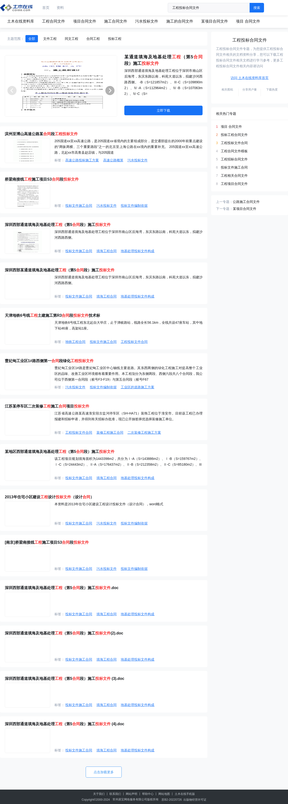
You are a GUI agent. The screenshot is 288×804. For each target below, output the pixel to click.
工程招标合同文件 (234, 159)
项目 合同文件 (248, 21)
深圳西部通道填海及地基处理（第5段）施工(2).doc (64, 633)
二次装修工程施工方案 (144, 432)
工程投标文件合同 (134, 342)
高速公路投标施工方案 (82, 160)
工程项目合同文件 (234, 184)
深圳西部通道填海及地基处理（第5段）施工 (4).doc (64, 724)
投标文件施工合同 (78, 205)
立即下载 (163, 110)
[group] (61, 85)
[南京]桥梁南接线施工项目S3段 (47, 542)
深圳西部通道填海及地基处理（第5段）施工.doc (62, 588)
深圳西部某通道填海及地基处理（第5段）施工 (59, 270)
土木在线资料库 (20, 21)
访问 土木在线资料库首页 (250, 78)
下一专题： (224, 209)
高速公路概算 (113, 160)
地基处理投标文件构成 (137, 251)
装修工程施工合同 (109, 432)
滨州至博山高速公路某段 (41, 134)
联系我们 (115, 794)
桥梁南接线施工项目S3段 (42, 179)
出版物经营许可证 (194, 799)
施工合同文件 (115, 21)
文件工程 (50, 39)
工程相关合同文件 (234, 175)
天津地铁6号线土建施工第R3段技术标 (52, 315)
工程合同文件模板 (234, 151)
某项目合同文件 (214, 21)
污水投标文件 (146, 21)
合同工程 (93, 39)
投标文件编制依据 (134, 205)
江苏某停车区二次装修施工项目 (47, 406)
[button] (109, 90)
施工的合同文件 (179, 21)
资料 (60, 8)
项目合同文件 (84, 21)
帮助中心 (148, 794)
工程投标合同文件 (249, 40)
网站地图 (164, 794)
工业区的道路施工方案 (137, 387)
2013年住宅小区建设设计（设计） (49, 497)
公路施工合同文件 (246, 202)
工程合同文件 (53, 21)
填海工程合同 (106, 251)
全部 (31, 39)
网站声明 (131, 794)
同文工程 (71, 39)
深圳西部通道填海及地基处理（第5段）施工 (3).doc (64, 678)
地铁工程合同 (75, 342)
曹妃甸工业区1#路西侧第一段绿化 (49, 361)
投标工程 (114, 39)
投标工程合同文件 (234, 135)
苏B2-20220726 (172, 799)
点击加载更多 (104, 772)
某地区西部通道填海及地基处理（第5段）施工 (59, 452)
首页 (45, 8)
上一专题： (224, 202)
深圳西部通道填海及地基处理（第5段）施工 (58, 225)
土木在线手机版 (185, 794)
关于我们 (99, 794)
